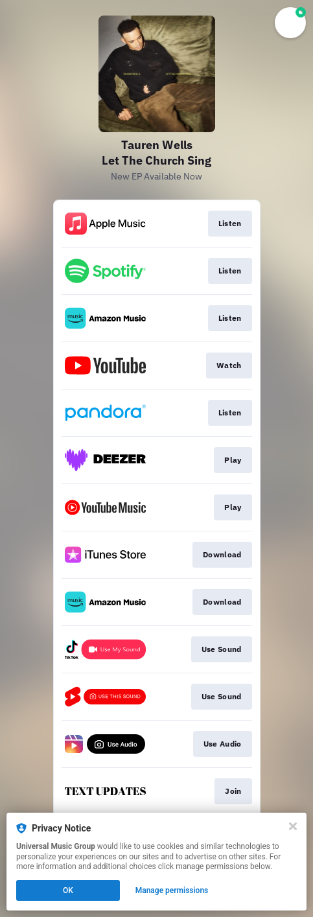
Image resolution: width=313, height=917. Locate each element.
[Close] (293, 826)
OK (68, 890)
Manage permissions (172, 890)
